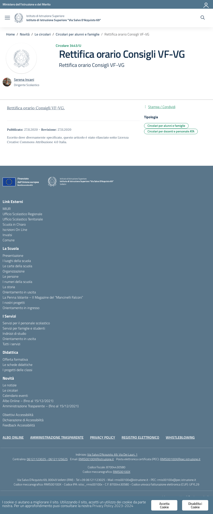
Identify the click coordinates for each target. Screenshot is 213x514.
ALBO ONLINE (13, 437)
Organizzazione (14, 271)
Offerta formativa (15, 359)
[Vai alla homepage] (18, 18)
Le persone (10, 276)
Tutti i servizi (11, 344)
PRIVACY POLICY (102, 437)
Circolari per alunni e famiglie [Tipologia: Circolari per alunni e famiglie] (166, 125)
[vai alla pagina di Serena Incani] (24, 79)
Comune (9, 240)
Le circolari (10, 390)
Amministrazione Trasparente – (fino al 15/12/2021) (41, 406)
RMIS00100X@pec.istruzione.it (180, 459)
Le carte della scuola (17, 266)
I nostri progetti (14, 302)
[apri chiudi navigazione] (7, 18)
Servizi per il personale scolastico (26, 323)
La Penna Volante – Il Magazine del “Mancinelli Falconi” (43, 297)
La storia (9, 286)
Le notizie (10, 385)
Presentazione (13, 255)
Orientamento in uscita (19, 292)
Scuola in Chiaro (14, 224)
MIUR (7, 208)
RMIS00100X (121, 471)
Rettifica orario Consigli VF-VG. (36, 107)
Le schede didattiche (17, 364)
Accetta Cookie (164, 505)
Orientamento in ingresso (21, 307)
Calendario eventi (15, 395)
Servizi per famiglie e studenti (24, 328)
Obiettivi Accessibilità (18, 414)
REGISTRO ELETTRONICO (140, 437)
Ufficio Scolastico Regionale (22, 213)
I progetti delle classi (17, 369)
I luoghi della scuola (17, 260)
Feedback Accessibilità (19, 425)
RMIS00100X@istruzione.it (96, 459)
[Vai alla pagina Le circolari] (43, 34)
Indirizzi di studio (14, 333)
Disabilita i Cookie (195, 505)
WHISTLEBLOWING (180, 437)
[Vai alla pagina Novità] (25, 34)
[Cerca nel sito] (202, 18)
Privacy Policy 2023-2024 (112, 506)
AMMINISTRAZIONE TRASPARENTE (57, 437)
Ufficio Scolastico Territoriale (23, 219)
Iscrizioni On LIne (15, 229)
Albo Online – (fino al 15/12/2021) (28, 400)
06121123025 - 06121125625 (47, 459)
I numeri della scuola (17, 281)
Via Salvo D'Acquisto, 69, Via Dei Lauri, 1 (112, 454)
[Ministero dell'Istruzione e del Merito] (26, 4)
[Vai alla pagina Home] (10, 34)
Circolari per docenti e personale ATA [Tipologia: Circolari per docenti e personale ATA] (171, 131)
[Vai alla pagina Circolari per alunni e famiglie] (77, 34)
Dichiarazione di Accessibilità (23, 420)
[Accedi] (206, 4)
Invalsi (7, 234)
